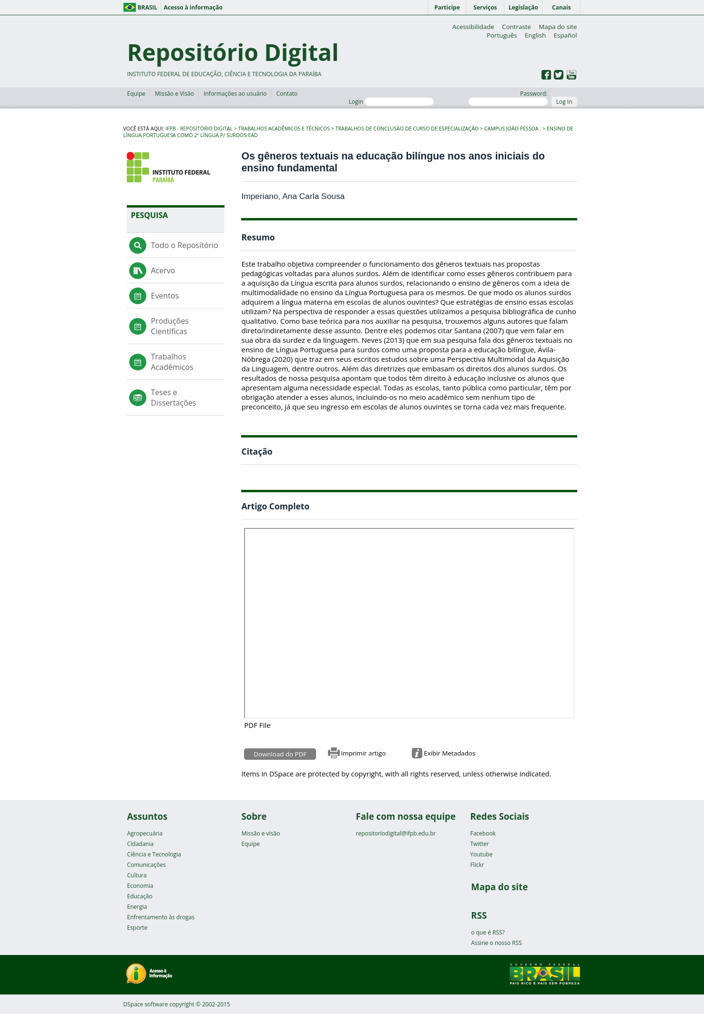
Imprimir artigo (363, 753)
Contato (287, 93)
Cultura (136, 875)
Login (391, 102)
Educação (139, 896)
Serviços (485, 7)
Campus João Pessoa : (512, 128)
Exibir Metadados (449, 753)
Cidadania (140, 844)
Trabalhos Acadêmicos (172, 361)
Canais (561, 7)
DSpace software (145, 1004)
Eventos (165, 295)
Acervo (163, 270)
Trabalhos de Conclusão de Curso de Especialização (407, 128)
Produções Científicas (169, 326)
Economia (140, 886)
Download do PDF (280, 754)
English (535, 35)
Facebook (482, 833)
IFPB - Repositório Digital (199, 128)
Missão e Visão (174, 93)
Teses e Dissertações (173, 397)
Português (502, 35)
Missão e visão (260, 833)
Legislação (523, 7)
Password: (508, 97)
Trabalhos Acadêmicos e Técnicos (284, 128)
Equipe (136, 93)
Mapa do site (558, 26)
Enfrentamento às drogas (160, 917)
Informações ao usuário (235, 93)
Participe (447, 7)
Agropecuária (145, 833)
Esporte (137, 928)
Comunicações (146, 865)
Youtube (481, 854)
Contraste (516, 26)
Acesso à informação (192, 7)
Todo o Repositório (184, 245)
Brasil (148, 7)
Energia (137, 907)
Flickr (477, 865)
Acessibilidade (473, 26)
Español (565, 35)
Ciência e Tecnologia (154, 854)
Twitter (479, 844)
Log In (564, 102)
